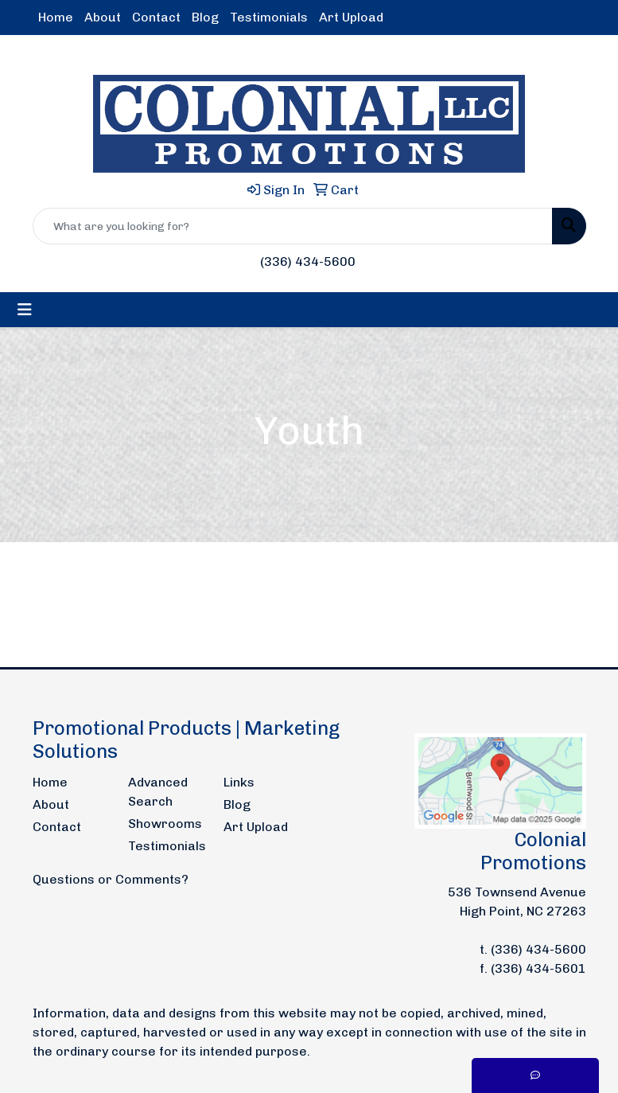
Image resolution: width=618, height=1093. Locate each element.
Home (55, 17)
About (102, 17)
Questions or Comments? (111, 879)
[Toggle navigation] (24, 310)
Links (239, 782)
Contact (156, 17)
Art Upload (351, 17)
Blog (205, 17)
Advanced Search (158, 792)
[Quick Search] (293, 226)
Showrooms (165, 823)
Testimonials (269, 17)
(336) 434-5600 (308, 261)
